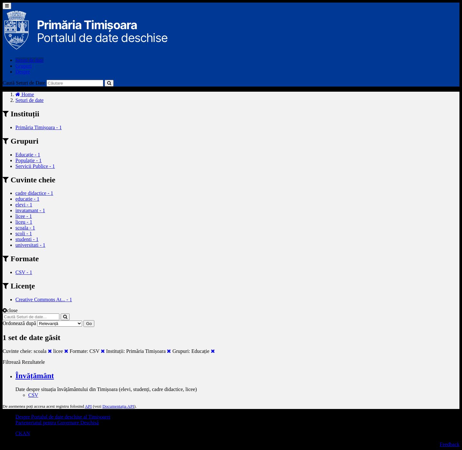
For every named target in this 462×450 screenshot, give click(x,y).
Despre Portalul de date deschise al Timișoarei (62, 417)
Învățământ (34, 375)
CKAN (22, 433)
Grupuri (23, 66)
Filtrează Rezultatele (24, 362)
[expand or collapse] (7, 6)
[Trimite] (109, 83)
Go (89, 323)
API (88, 406)
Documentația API (118, 406)
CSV (33, 395)
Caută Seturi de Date (24, 83)
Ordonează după (19, 323)
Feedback (449, 444)
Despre (22, 71)
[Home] (24, 94)
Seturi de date (29, 60)
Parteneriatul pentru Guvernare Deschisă (57, 422)
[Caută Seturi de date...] (31, 316)
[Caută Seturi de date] (75, 83)
